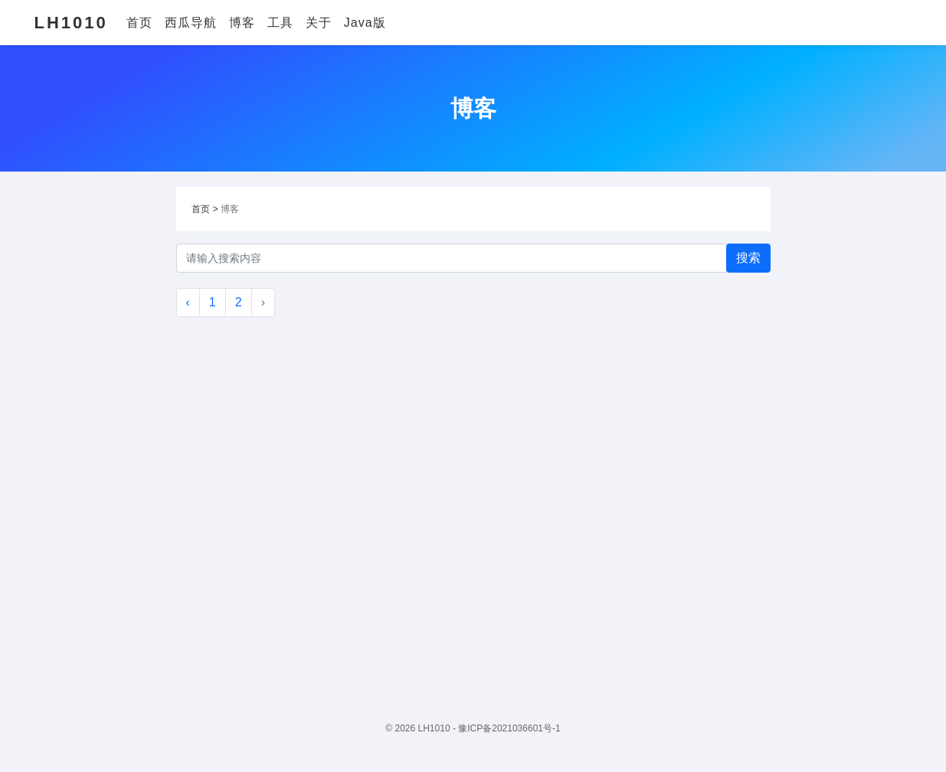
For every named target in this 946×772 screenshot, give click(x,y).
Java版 (365, 22)
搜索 (748, 257)
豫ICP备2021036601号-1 (509, 728)
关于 (319, 22)
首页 (139, 22)
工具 (280, 22)
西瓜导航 (191, 22)
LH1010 (71, 22)
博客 (242, 22)
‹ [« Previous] (188, 302)
